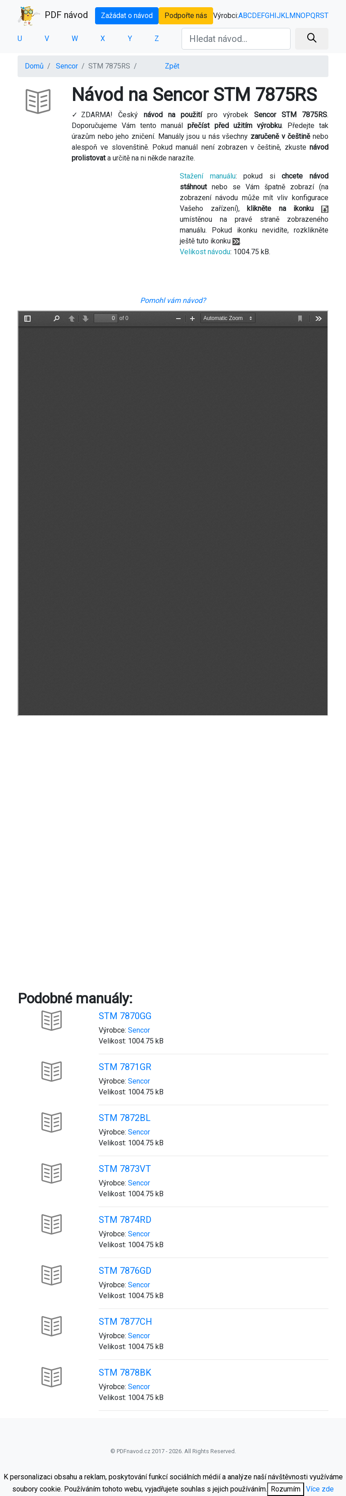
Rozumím (285, 1489)
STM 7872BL (124, 1117)
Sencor (67, 66)
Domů (34, 66)
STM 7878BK (125, 1372)
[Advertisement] (92, 233)
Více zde (320, 1489)
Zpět (172, 66)
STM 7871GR (125, 1066)
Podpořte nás (185, 15)
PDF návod (53, 16)
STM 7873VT (125, 1168)
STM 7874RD (125, 1219)
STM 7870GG (125, 1016)
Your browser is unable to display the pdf (173, 513)
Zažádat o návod (127, 15)
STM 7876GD (125, 1270)
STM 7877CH (125, 1321)
